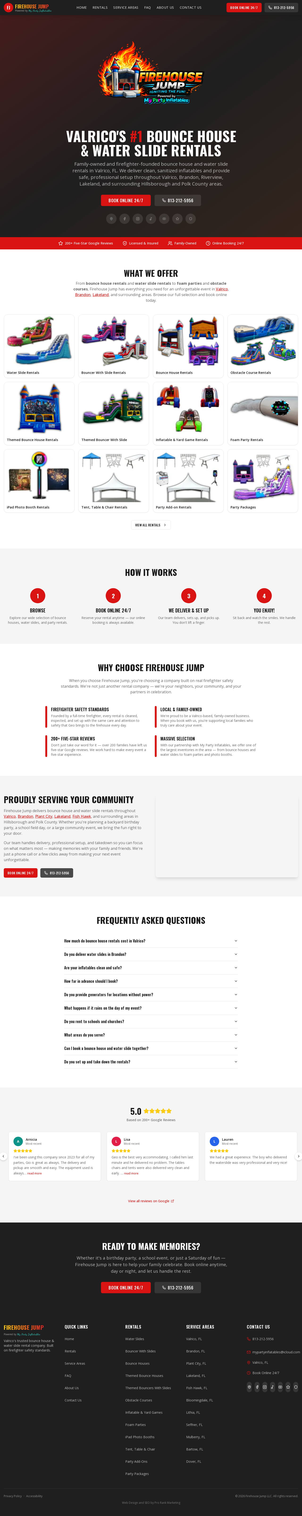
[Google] (111, 219)
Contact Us (191, 7)
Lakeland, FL (196, 1375)
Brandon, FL (195, 1351)
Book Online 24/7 (244, 7)
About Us (165, 7)
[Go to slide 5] (119, 1189)
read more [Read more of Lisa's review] (131, 1173)
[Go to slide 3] (105, 1189)
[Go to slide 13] (176, 1189)
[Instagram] (138, 219)
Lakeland (100, 294)
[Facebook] (124, 219)
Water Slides (134, 1339)
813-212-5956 (281, 7)
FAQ (147, 7)
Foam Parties (135, 1424)
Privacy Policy (13, 1496)
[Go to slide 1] (91, 1189)
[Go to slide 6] (126, 1189)
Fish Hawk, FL (196, 1388)
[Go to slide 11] (161, 1189)
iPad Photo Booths (140, 1437)
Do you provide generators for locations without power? (151, 994)
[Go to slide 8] (140, 1189)
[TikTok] (151, 219)
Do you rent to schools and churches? (151, 1021)
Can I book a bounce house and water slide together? (151, 1048)
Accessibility (34, 1496)
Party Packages (137, 1473)
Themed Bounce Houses (144, 1375)
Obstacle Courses (138, 1400)
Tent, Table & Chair (140, 1449)
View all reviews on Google (151, 1201)
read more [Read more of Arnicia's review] (34, 1173)
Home (81, 7)
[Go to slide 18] (211, 1189)
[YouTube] (164, 219)
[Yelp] (177, 219)
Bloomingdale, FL (199, 1400)
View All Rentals (151, 524)
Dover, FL (193, 1461)
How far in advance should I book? (151, 981)
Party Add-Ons (136, 1461)
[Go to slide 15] (190, 1189)
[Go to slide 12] (169, 1189)
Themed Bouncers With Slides (148, 1388)
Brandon (83, 294)
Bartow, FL (194, 1449)
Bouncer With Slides (140, 1351)
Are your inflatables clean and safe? (151, 968)
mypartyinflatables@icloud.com (273, 1352)
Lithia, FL (193, 1412)
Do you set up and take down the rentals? (151, 1062)
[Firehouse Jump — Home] (27, 7)
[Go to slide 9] (147, 1189)
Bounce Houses (137, 1363)
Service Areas (125, 7)
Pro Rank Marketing (167, 1503)
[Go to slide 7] (133, 1189)
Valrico (222, 289)
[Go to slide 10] (154, 1189)
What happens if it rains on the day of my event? (151, 1008)
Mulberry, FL (195, 1437)
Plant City (43, 816)
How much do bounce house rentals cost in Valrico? (151, 941)
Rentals (100, 7)
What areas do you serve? (151, 1035)
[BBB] (190, 219)
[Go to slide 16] (197, 1189)
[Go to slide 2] (98, 1189)
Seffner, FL (194, 1424)
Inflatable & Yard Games (144, 1412)
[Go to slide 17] (204, 1189)
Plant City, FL (196, 1363)
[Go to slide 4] (112, 1189)
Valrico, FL (194, 1339)
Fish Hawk (81, 816)
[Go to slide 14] (183, 1189)
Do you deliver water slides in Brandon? (151, 954)
